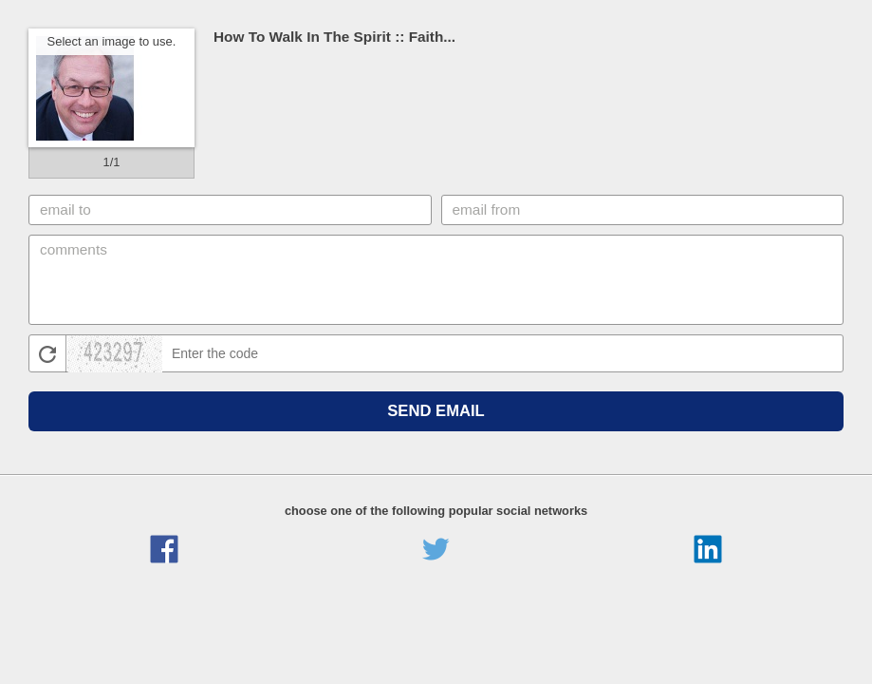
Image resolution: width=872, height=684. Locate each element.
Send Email (436, 411)
